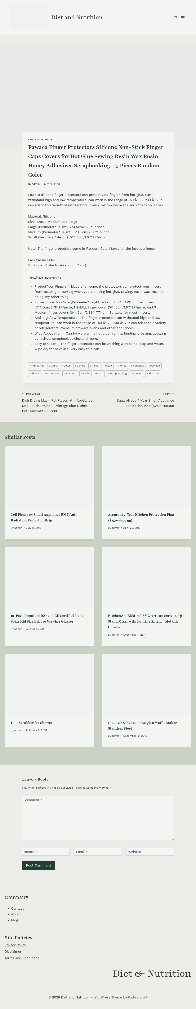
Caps (53, 365)
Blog (14, 920)
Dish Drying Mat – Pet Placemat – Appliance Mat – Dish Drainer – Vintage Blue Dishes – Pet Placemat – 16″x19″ (58, 402)
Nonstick (137, 365)
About (16, 914)
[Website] (150, 852)
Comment (33, 800)
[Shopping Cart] (175, 17)
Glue (108, 365)
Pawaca (154, 365)
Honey (121, 365)
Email (82, 852)
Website (134, 852)
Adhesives (37, 365)
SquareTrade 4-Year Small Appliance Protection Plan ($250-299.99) (137, 399)
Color (66, 365)
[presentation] (49, 476)
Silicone (153, 373)
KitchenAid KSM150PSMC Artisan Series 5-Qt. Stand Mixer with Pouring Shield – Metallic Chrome (145, 621)
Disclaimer (13, 951)
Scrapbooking (117, 373)
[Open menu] (182, 17)
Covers (80, 365)
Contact (17, 908)
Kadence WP (138, 997)
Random (70, 373)
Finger (95, 365)
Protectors (51, 373)
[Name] (45, 852)
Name (30, 852)
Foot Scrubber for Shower (31, 722)
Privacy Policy (15, 945)
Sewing (136, 373)
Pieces (35, 373)
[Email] (98, 852)
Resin (85, 373)
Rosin (98, 373)
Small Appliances (40, 139)
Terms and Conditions (22, 958)
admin (36, 183)
